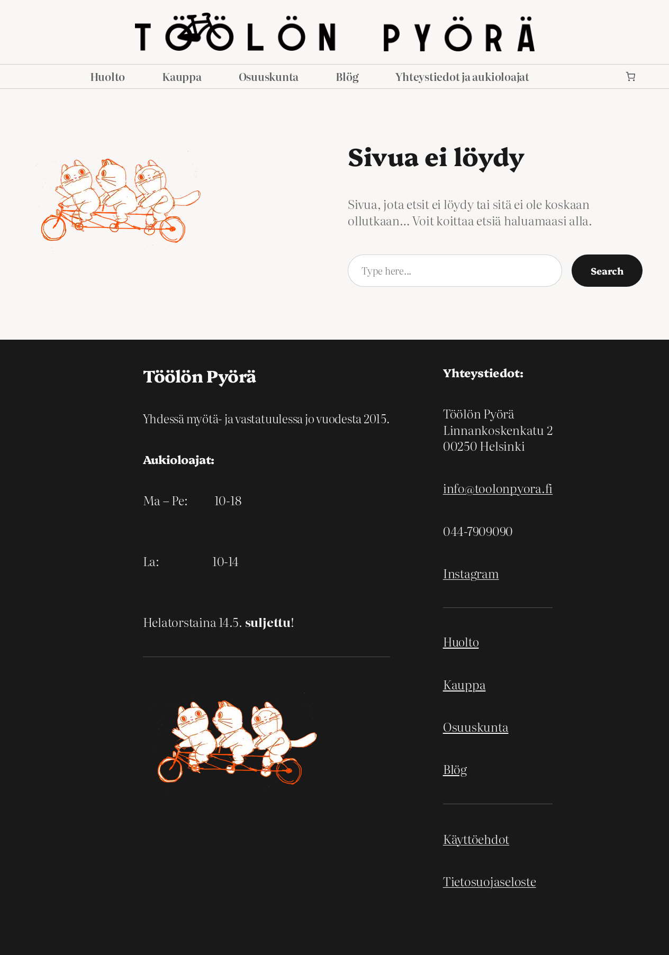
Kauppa (464, 684)
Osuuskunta (476, 726)
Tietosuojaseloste (489, 880)
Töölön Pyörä (199, 375)
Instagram (471, 572)
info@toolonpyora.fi (498, 487)
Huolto (461, 641)
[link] (631, 76)
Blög (455, 768)
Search (607, 270)
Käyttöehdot (476, 838)
